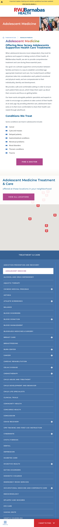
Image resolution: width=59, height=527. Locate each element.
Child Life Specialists (14, 391)
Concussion (9, 416)
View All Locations (18, 197)
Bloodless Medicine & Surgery (18, 331)
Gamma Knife (10, 512)
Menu (5, 523)
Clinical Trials (11, 397)
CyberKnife (9, 434)
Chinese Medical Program (16, 289)
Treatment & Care (10, 37)
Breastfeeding (11, 343)
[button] (46, 523)
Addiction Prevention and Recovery (21, 265)
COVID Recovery (11, 422)
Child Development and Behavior (20, 385)
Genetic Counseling (13, 518)
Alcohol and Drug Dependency (19, 277)
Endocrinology (11, 494)
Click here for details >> (29, 4)
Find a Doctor (29, 162)
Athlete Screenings (13, 301)
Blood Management (13, 325)
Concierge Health (12, 410)
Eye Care (8, 506)
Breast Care (10, 337)
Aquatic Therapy (12, 283)
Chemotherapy (11, 373)
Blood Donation (12, 319)
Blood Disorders (12, 313)
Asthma (7, 295)
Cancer (7, 355)
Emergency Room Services (16, 482)
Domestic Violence (13, 476)
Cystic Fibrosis (11, 440)
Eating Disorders (12, 470)
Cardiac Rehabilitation (15, 361)
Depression (9, 452)
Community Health (13, 404)
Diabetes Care (10, 458)
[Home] (29, 11)
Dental (7, 446)
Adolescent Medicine (16, 271)
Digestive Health (12, 464)
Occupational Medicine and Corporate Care (25, 488)
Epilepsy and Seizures (14, 500)
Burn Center (10, 349)
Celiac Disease (11, 367)
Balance (8, 307)
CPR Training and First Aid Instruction (23, 428)
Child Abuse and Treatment (17, 379)
